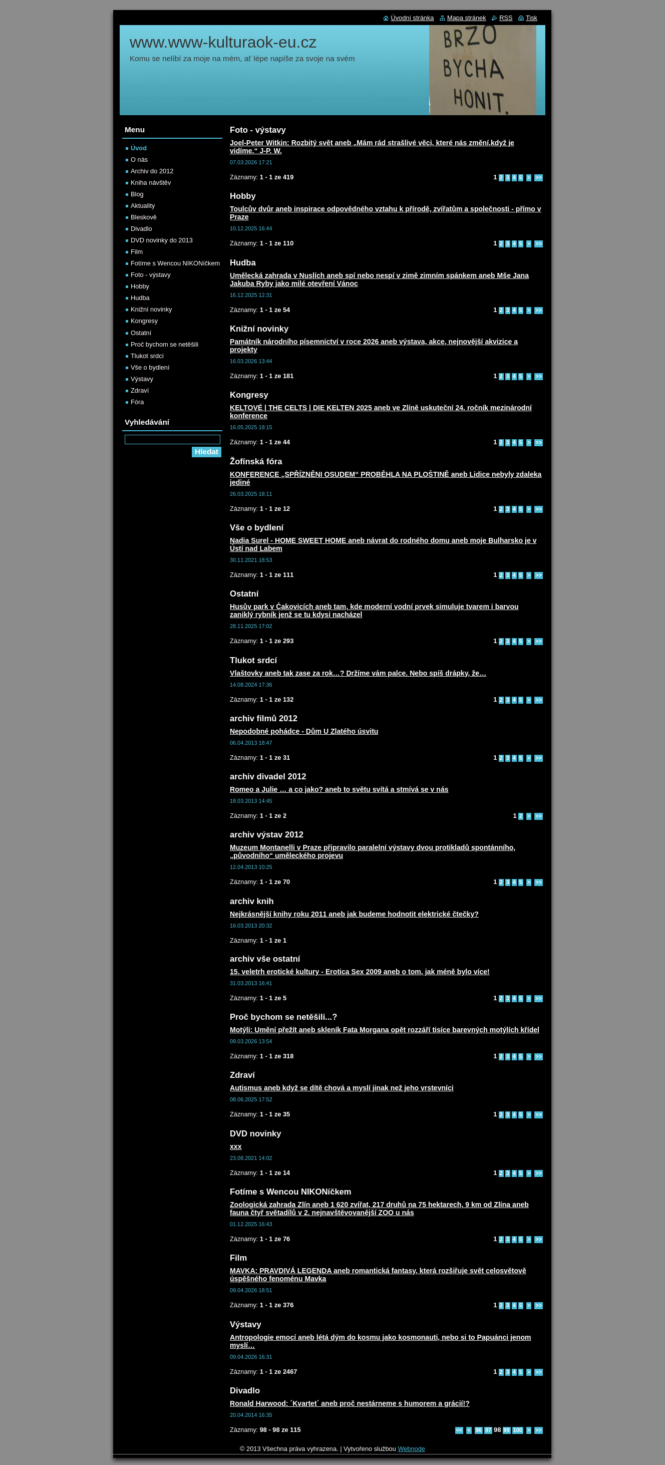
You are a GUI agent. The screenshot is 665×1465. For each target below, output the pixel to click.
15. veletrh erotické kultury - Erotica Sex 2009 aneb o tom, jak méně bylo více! (360, 972)
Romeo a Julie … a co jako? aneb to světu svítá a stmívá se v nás (339, 789)
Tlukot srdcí (147, 356)
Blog (137, 194)
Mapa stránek (466, 18)
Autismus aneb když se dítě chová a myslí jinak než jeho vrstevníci (342, 1088)
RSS (505, 18)
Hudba (140, 298)
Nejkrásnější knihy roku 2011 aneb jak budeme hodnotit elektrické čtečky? (354, 914)
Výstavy (142, 379)
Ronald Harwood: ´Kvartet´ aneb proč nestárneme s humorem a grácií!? (350, 1403)
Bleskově (144, 217)
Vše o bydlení (150, 367)
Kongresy (144, 321)
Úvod (139, 148)
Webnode (411, 1448)
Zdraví (140, 390)
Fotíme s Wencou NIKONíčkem (175, 263)
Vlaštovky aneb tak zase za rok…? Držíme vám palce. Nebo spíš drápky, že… (358, 673)
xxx (236, 1146)
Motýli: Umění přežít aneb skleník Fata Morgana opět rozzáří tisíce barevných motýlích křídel (384, 1030)
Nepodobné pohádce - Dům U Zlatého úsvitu (304, 731)
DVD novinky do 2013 (162, 240)
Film (137, 251)
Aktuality (143, 205)
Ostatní (141, 333)
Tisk (531, 18)
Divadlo (141, 228)
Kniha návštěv (151, 182)
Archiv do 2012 (152, 171)
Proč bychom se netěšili (164, 344)
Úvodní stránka (412, 18)
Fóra (137, 402)
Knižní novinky (151, 309)
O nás (139, 159)
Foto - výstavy (151, 274)
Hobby (140, 286)
